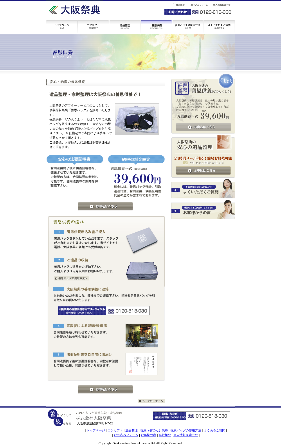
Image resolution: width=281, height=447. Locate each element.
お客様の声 (148, 435)
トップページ (95, 430)
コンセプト (115, 430)
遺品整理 (131, 430)
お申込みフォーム (126, 435)
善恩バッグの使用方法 (185, 430)
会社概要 (165, 435)
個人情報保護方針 (185, 435)
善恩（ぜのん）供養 (154, 430)
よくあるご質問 (214, 430)
